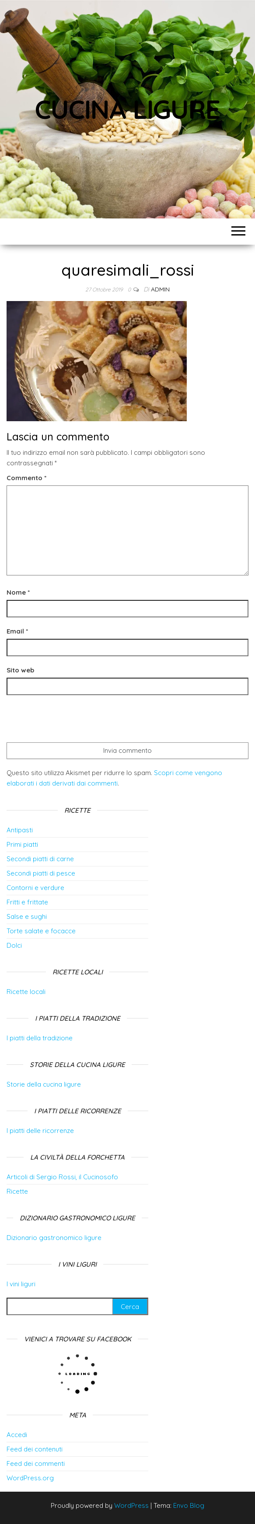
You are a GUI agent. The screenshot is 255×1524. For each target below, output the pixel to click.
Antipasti (20, 830)
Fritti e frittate (27, 902)
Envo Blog (188, 1505)
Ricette (17, 1191)
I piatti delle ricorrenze (40, 1130)
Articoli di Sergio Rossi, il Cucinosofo (62, 1177)
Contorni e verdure (35, 887)
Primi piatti (22, 844)
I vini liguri (21, 1284)
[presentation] (73, 721)
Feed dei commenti (36, 1463)
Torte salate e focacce (41, 931)
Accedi (17, 1434)
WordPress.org (30, 1478)
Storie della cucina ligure (44, 1084)
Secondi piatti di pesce (41, 873)
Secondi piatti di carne (40, 859)
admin (160, 289)
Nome (18, 592)
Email (17, 631)
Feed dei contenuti (35, 1449)
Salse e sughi (27, 916)
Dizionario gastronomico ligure (54, 1237)
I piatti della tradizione (40, 1038)
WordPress (131, 1505)
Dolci (14, 945)
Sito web (20, 670)
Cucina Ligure (127, 109)
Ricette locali (26, 991)
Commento (26, 478)
